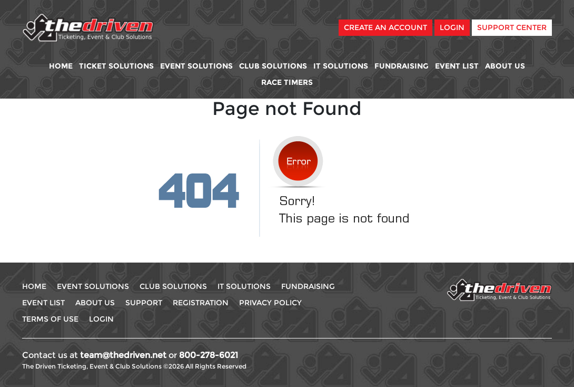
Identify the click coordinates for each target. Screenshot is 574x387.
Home (61, 66)
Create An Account (385, 27)
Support (143, 302)
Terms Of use (50, 319)
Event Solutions (196, 66)
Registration (201, 302)
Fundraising (401, 66)
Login (452, 27)
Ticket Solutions (116, 66)
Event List (457, 66)
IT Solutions (340, 66)
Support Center (512, 27)
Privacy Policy (270, 302)
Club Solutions (273, 66)
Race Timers (287, 82)
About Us (505, 66)
